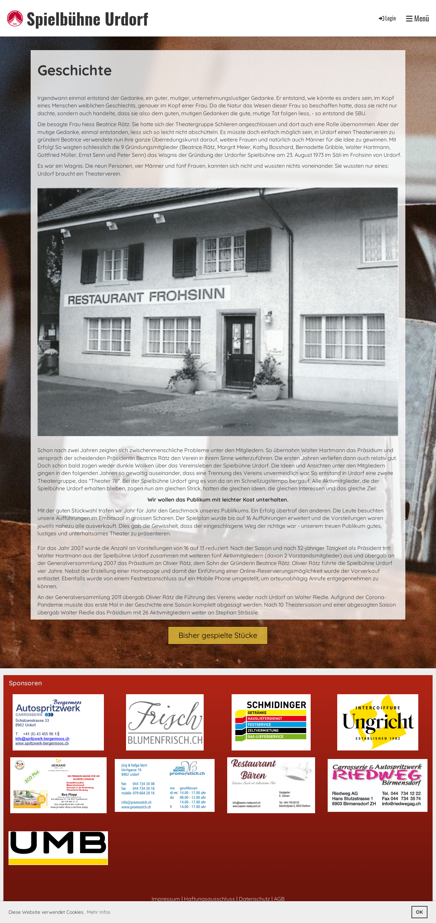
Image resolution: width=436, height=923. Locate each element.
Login (387, 18)
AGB (279, 898)
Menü (417, 18)
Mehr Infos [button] (98, 912)
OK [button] (419, 912)
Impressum (166, 898)
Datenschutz (254, 898)
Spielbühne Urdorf (87, 18)
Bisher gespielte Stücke (217, 635)
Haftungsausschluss (209, 898)
